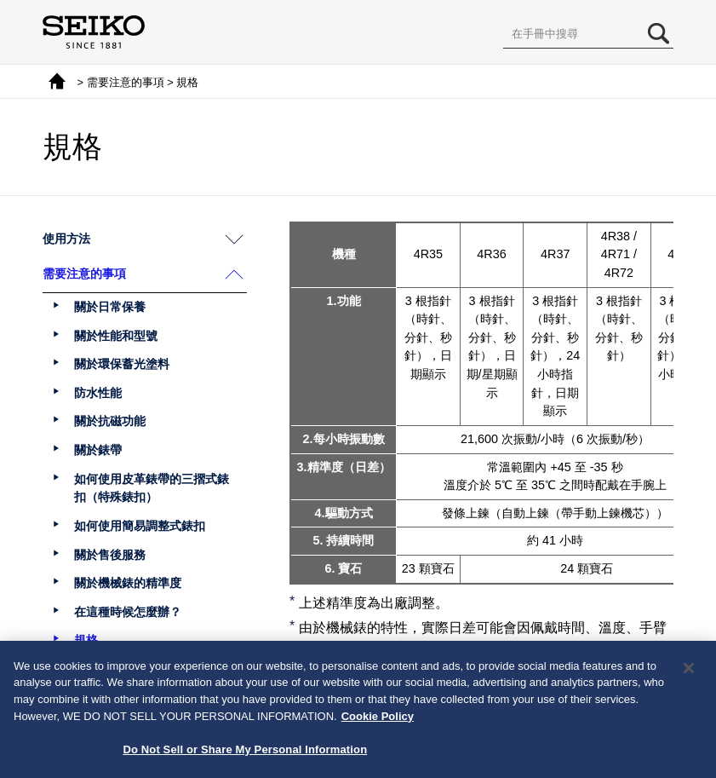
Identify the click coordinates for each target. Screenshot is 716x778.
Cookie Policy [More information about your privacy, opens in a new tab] (377, 721)
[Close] (688, 674)
